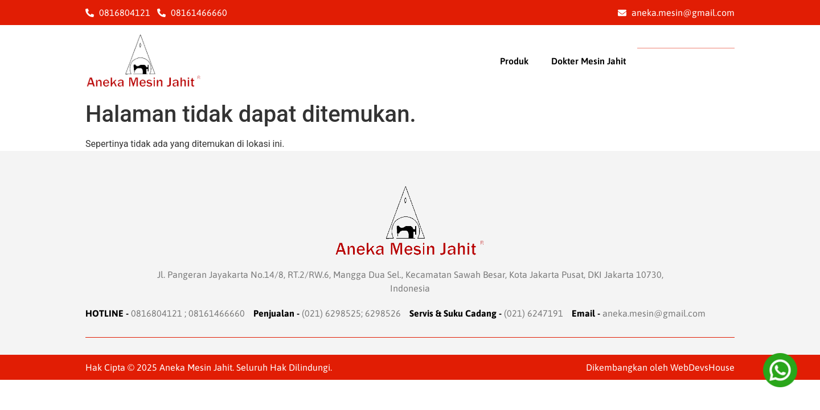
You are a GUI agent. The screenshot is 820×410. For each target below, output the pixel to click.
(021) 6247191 (533, 313)
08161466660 (216, 313)
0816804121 (156, 313)
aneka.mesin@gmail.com (654, 313)
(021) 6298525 (331, 313)
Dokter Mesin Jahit (588, 61)
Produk (514, 61)
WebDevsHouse (702, 367)
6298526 (383, 313)
